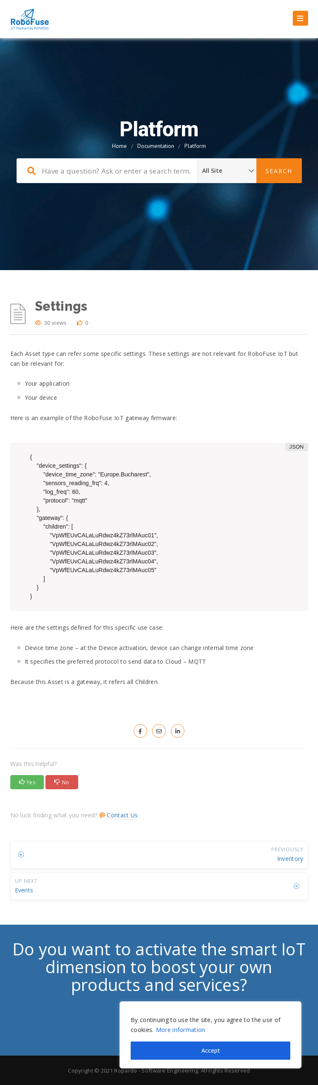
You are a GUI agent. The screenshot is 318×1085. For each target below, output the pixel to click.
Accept (210, 1050)
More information (181, 1030)
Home (119, 146)
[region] (210, 1034)
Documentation (155, 146)
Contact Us (122, 815)
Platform (195, 146)
